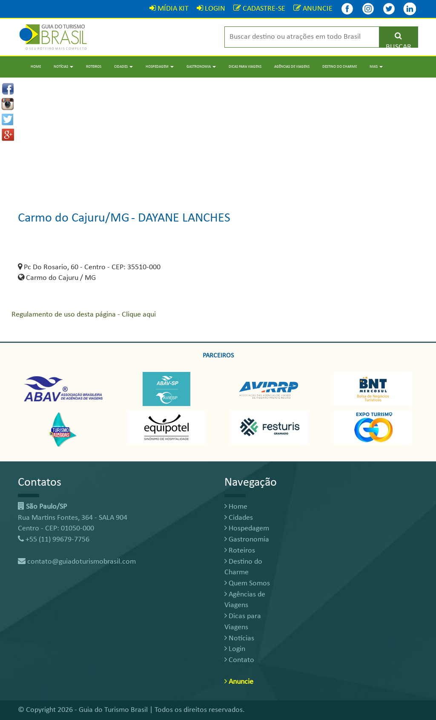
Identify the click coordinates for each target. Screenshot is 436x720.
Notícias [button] (63, 67)
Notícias (239, 638)
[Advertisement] (218, 137)
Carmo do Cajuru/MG (73, 218)
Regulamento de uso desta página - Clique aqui (83, 315)
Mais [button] (376, 67)
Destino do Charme (339, 67)
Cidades (238, 518)
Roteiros (93, 67)
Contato (239, 660)
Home (36, 67)
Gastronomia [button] (201, 67)
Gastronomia (246, 540)
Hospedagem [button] (160, 67)
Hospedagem (246, 528)
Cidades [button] (123, 67)
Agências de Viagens (292, 67)
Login (234, 649)
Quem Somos (247, 583)
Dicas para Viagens (245, 67)
